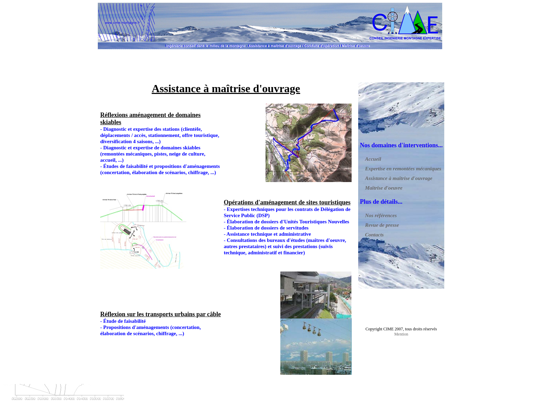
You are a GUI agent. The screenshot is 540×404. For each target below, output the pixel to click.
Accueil (373, 159)
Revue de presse (382, 225)
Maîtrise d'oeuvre (384, 188)
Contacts (374, 234)
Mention (401, 334)
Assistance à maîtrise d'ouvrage (398, 178)
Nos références (381, 215)
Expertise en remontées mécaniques (403, 168)
